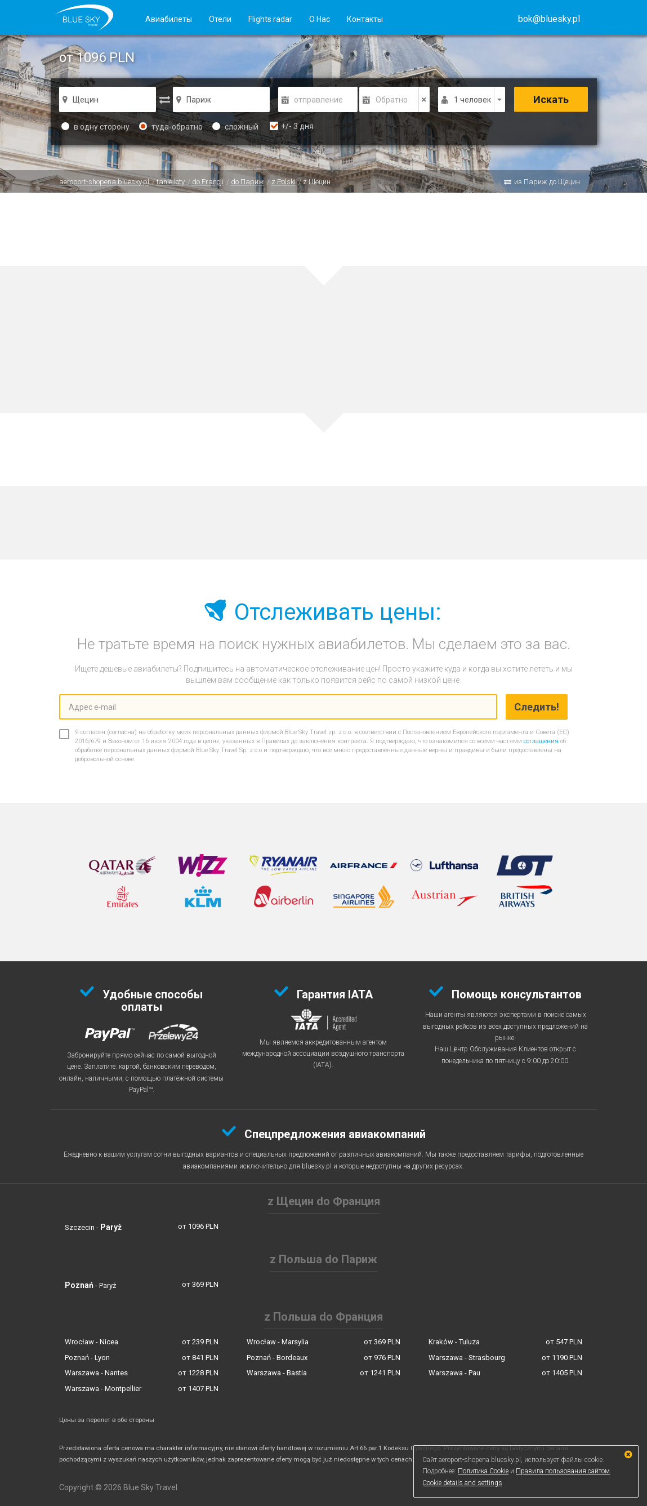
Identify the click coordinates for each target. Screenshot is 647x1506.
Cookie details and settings (462, 1483)
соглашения (541, 741)
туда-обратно (171, 126)
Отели (220, 19)
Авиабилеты (168, 19)
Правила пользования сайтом (563, 1471)
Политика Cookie (483, 1471)
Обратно (392, 99)
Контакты (365, 19)
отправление (318, 99)
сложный (235, 126)
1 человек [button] (472, 99)
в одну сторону (95, 126)
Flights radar (270, 19)
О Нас (319, 19)
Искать (551, 99)
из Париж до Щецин (547, 181)
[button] (549, 19)
